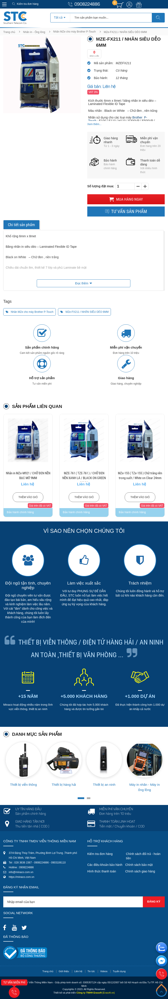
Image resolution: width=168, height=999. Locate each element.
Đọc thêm (81, 283)
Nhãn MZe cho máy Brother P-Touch (74, 31)
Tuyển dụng (119, 971)
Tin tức (91, 971)
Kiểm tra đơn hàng (27, 3)
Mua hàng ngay (126, 199)
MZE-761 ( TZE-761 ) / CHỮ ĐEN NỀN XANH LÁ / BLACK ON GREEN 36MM (84, 478)
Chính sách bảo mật (139, 865)
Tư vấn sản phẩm (126, 211)
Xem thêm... (94, 124)
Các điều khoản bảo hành (104, 865)
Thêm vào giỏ (28, 497)
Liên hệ (78, 971)
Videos (103, 971)
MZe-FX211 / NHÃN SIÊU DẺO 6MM (84, 312)
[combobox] (60, 16)
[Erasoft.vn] (108, 992)
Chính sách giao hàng (140, 871)
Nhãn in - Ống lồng (34, 32)
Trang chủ (9, 32)
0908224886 (87, 5)
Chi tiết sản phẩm (21, 224)
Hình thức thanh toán (101, 871)
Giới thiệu (64, 971)
